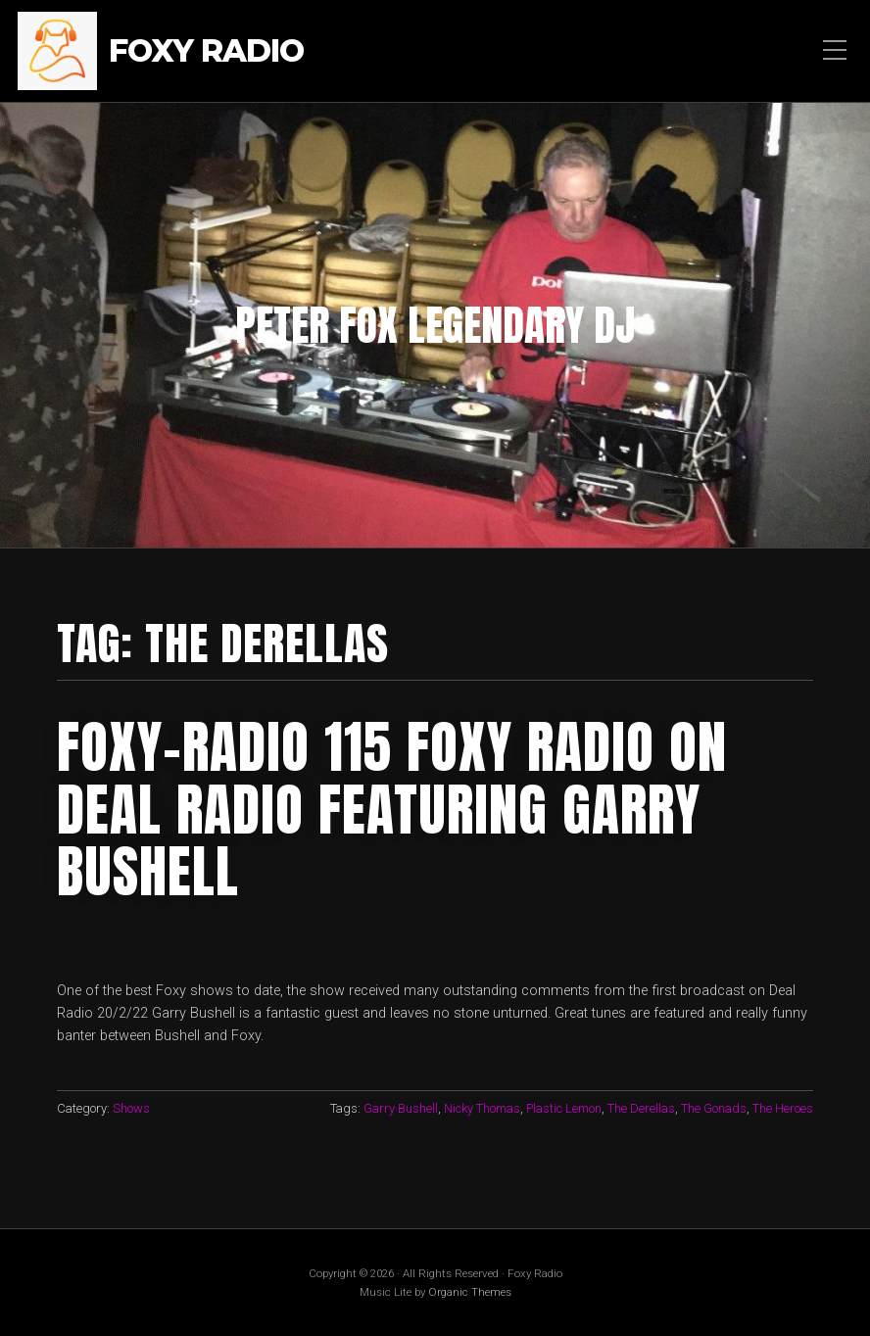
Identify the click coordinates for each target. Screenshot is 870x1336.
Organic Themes (469, 1292)
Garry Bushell (400, 1108)
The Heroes (782, 1108)
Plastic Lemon (564, 1108)
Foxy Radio (206, 51)
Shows (131, 1108)
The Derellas (641, 1108)
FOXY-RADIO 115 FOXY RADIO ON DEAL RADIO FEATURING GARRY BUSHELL (392, 809)
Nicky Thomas (482, 1108)
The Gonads (714, 1108)
